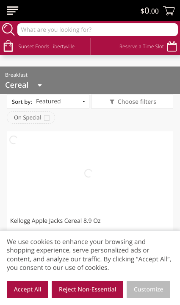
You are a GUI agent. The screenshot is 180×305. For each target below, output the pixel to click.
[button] (90, 198)
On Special (27, 117)
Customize (148, 290)
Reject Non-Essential (87, 290)
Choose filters (136, 102)
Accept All (28, 290)
